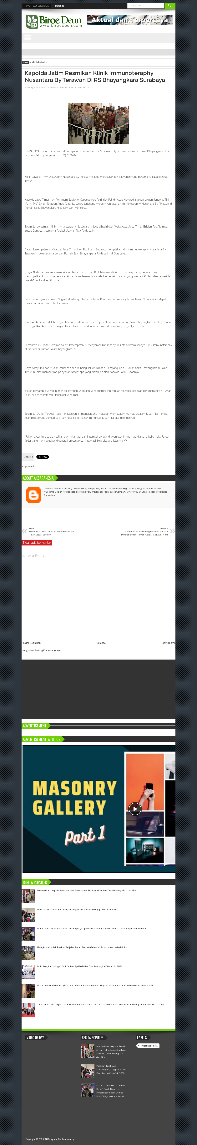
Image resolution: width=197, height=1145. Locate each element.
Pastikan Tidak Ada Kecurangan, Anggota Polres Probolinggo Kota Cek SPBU (77, 909)
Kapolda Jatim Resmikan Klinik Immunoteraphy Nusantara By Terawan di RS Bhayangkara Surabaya (95, 76)
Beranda (59, 5)
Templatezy (68, 1139)
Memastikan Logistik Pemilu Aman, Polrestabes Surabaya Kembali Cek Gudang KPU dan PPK (86, 890)
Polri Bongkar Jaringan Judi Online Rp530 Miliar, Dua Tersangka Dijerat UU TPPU (80, 966)
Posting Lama (168, 643)
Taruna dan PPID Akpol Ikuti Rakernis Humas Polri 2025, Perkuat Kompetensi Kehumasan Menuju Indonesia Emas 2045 (100, 1004)
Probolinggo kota (149, 1045)
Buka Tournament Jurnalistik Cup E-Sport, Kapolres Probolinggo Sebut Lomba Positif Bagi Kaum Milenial (91, 928)
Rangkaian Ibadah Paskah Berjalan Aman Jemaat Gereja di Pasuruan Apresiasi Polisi (82, 947)
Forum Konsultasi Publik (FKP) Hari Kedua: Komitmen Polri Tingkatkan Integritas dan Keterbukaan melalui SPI (95, 985)
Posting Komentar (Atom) (48, 650)
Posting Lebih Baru (31, 643)
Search (170, 6)
